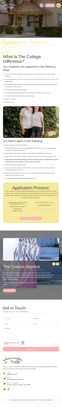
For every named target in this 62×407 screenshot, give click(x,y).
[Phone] (4, 373)
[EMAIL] (4, 378)
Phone (9, 372)
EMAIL (9, 377)
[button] (58, 5)
